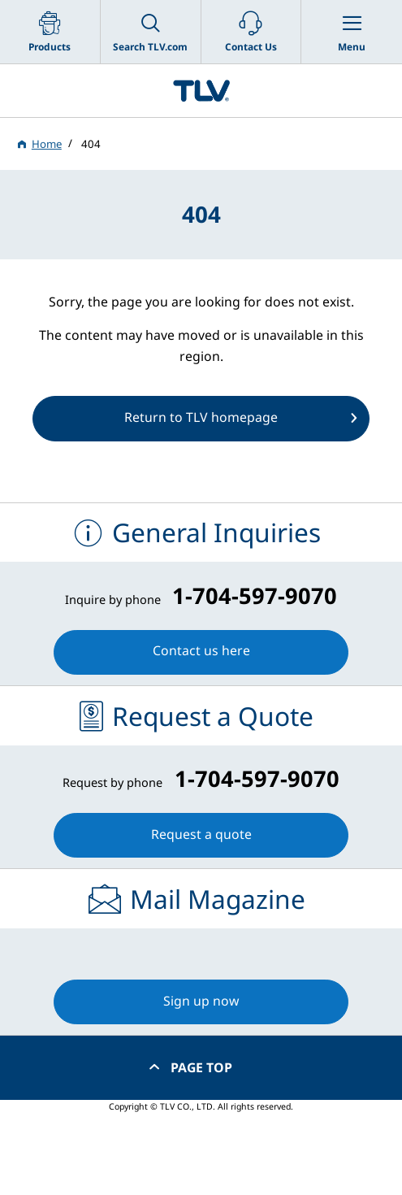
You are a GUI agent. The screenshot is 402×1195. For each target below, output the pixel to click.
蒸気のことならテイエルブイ (201, 90)
